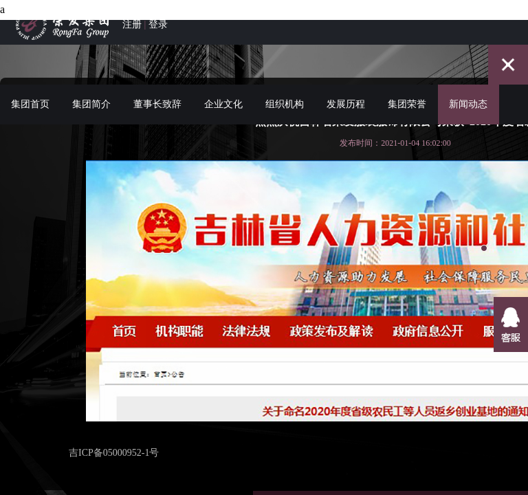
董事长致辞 (157, 88)
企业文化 (223, 88)
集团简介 (91, 88)
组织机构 (284, 88)
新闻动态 (468, 88)
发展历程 (346, 88)
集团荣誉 (407, 88)
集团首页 (30, 88)
